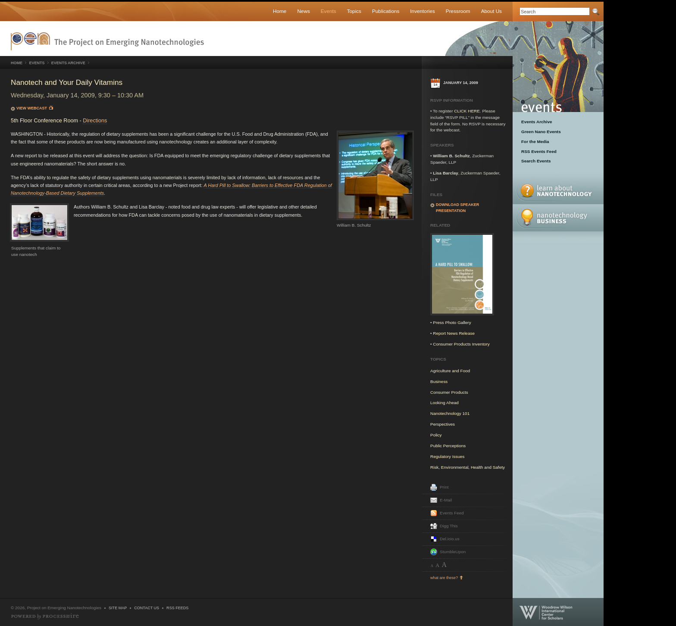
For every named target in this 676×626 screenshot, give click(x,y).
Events (328, 11)
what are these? (444, 578)
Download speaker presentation (457, 207)
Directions (95, 121)
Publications (385, 11)
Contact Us (146, 608)
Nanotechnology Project (107, 41)
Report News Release (454, 333)
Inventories (422, 11)
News (303, 11)
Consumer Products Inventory (461, 344)
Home (279, 11)
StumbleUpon (453, 551)
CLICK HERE (467, 111)
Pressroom (458, 11)
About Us (491, 11)
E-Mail (446, 500)
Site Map (118, 608)
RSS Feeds (177, 608)
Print (444, 487)
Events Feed (452, 513)
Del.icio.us (450, 538)
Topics (354, 11)
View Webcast (34, 108)
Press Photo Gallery (452, 322)
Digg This (449, 525)
